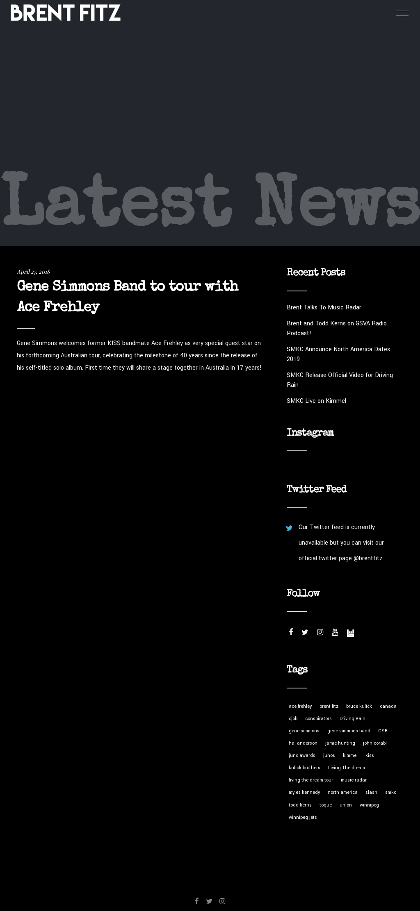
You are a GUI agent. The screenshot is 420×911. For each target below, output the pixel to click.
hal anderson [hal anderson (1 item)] (303, 743)
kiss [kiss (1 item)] (369, 755)
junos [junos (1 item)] (329, 755)
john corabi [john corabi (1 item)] (375, 743)
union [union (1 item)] (346, 805)
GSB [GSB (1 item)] (383, 731)
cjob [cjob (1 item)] (293, 719)
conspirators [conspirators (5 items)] (318, 719)
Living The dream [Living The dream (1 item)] (346, 768)
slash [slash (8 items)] (371, 792)
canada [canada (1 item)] (388, 706)
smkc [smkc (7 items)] (390, 792)
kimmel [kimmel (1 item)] (350, 755)
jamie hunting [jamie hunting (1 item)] (340, 743)
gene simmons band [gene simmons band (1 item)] (348, 731)
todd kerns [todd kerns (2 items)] (300, 805)
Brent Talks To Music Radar (324, 307)
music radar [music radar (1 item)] (354, 780)
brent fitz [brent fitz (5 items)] (329, 706)
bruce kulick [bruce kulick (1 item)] (359, 706)
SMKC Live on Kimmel (316, 401)
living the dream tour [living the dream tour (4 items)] (311, 780)
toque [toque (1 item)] (326, 805)
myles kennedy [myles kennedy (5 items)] (304, 792)
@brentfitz (368, 558)
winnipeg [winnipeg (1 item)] (369, 805)
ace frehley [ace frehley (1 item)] (300, 706)
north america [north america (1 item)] (343, 792)
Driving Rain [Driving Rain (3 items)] (352, 719)
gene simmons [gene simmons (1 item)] (304, 731)
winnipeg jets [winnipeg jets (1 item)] (303, 817)
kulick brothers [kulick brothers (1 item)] (304, 768)
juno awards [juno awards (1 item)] (302, 755)
